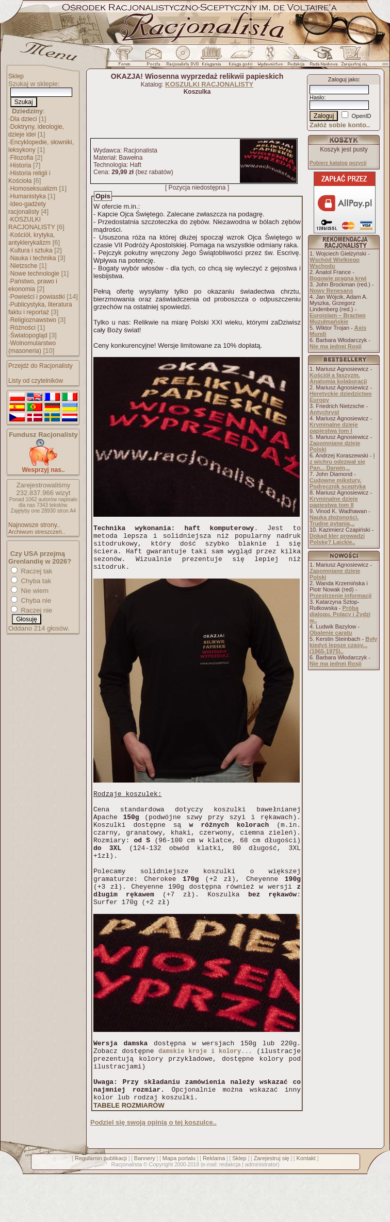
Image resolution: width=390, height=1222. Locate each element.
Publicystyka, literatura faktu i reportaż (40, 308)
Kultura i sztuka (31, 250)
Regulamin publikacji (101, 1206)
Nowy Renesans (331, 290)
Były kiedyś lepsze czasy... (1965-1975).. (343, 645)
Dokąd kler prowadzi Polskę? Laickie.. (337, 539)
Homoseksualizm (33, 188)
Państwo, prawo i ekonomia (32, 285)
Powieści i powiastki (37, 296)
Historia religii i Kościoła (29, 176)
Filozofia (22, 157)
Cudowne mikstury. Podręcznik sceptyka (338, 483)
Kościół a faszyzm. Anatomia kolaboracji (338, 378)
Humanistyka (28, 196)
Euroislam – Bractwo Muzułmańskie (338, 318)
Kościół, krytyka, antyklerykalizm (31, 238)
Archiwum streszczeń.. (36, 532)
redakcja (230, 1212)
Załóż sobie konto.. (340, 125)
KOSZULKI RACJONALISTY (31, 223)
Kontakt (306, 1206)
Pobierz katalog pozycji (338, 163)
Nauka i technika (33, 258)
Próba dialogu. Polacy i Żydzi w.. (340, 614)
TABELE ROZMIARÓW (129, 1153)
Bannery (144, 1206)
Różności (23, 327)
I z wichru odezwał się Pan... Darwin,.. (342, 461)
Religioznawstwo (33, 320)
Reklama (214, 1206)
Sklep (16, 76)
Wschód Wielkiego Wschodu (335, 263)
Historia (20, 165)
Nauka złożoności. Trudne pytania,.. (334, 520)
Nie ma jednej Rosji (336, 346)
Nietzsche (24, 265)
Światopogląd (28, 335)
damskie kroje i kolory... (205, 1089)
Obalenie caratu (331, 633)
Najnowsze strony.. (34, 525)
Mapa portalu (179, 1206)
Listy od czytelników (35, 380)
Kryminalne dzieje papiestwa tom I (334, 427)
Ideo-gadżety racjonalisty (27, 207)
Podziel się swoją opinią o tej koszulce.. (153, 1170)
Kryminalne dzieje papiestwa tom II (334, 502)
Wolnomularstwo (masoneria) (32, 347)
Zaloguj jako (343, 79)
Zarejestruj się (271, 1206)
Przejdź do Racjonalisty (40, 365)
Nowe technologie (34, 273)
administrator (261, 1212)
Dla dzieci (23, 119)
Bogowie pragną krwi (338, 278)
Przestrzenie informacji (340, 595)
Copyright (161, 1212)
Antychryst (324, 412)
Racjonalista (126, 1212)
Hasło (317, 97)
